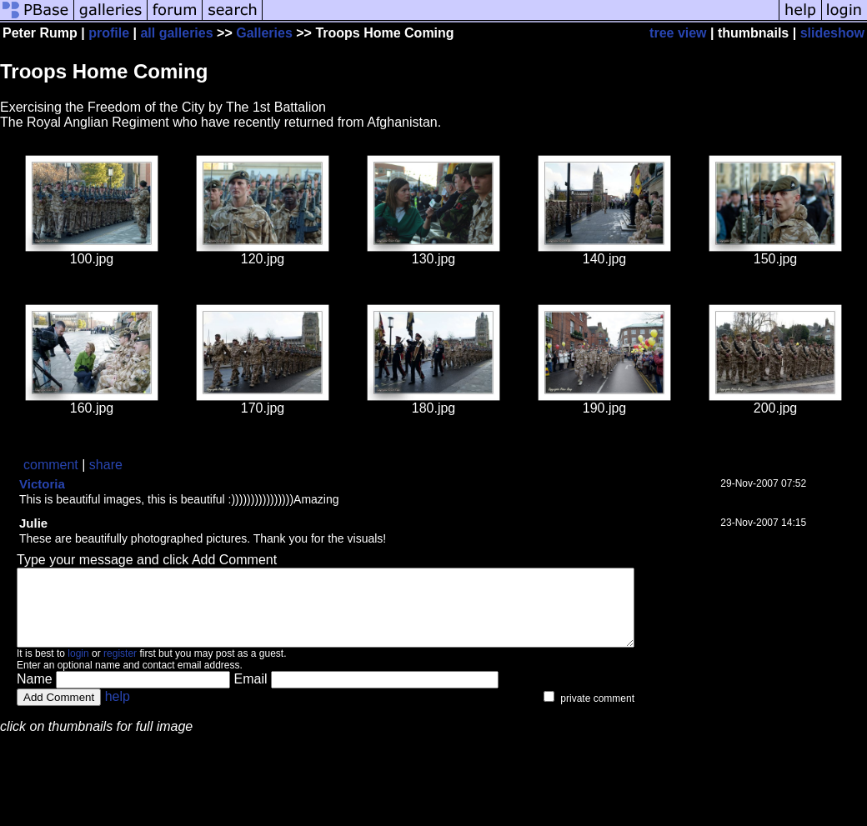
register (120, 668)
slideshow (832, 33)
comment (50, 465)
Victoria (42, 484)
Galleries (264, 33)
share (106, 465)
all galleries (176, 33)
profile (108, 33)
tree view (677, 33)
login (78, 668)
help (117, 711)
